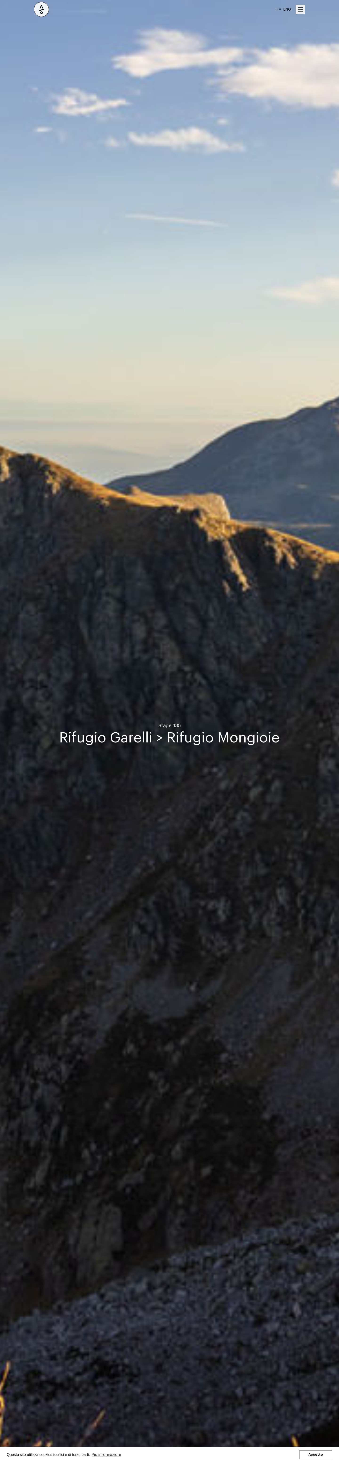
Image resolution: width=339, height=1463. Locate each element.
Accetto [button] (315, 1454)
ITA (278, 9)
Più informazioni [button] (106, 1455)
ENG (287, 9)
